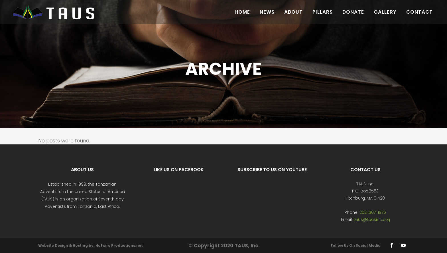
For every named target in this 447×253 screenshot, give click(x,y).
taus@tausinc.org (372, 219)
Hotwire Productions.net (119, 245)
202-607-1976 (372, 212)
